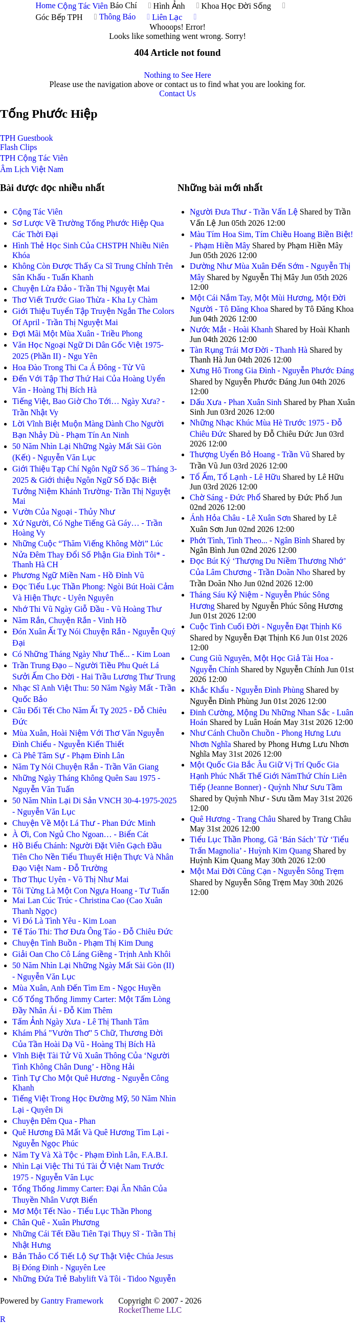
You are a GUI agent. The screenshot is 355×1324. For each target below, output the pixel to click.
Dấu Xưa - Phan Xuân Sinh (236, 402)
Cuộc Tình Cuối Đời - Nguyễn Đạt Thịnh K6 (266, 626)
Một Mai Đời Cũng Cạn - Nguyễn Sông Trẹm (267, 871)
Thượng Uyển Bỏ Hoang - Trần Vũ (250, 454)
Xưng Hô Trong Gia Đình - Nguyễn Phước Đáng (272, 370)
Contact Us (177, 93)
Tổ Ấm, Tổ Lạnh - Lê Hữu (235, 477)
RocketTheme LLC (150, 1310)
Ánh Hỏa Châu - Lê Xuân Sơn (240, 518)
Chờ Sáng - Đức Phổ (225, 497)
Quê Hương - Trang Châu (233, 819)
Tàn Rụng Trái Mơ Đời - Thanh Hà (248, 350)
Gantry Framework (72, 1300)
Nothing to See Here (177, 75)
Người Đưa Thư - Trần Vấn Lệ (244, 211)
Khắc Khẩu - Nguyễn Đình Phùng (247, 690)
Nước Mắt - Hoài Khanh (231, 329)
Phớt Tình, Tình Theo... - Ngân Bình (250, 540)
